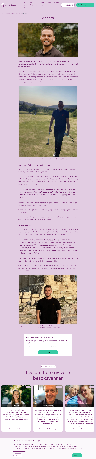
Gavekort (56, 3)
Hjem (3, 13)
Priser (49, 3)
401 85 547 (67, 5)
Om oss (8, 13)
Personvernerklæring (20, 451)
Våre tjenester (25, 5)
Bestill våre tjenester (85, 5)
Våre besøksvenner (16, 13)
